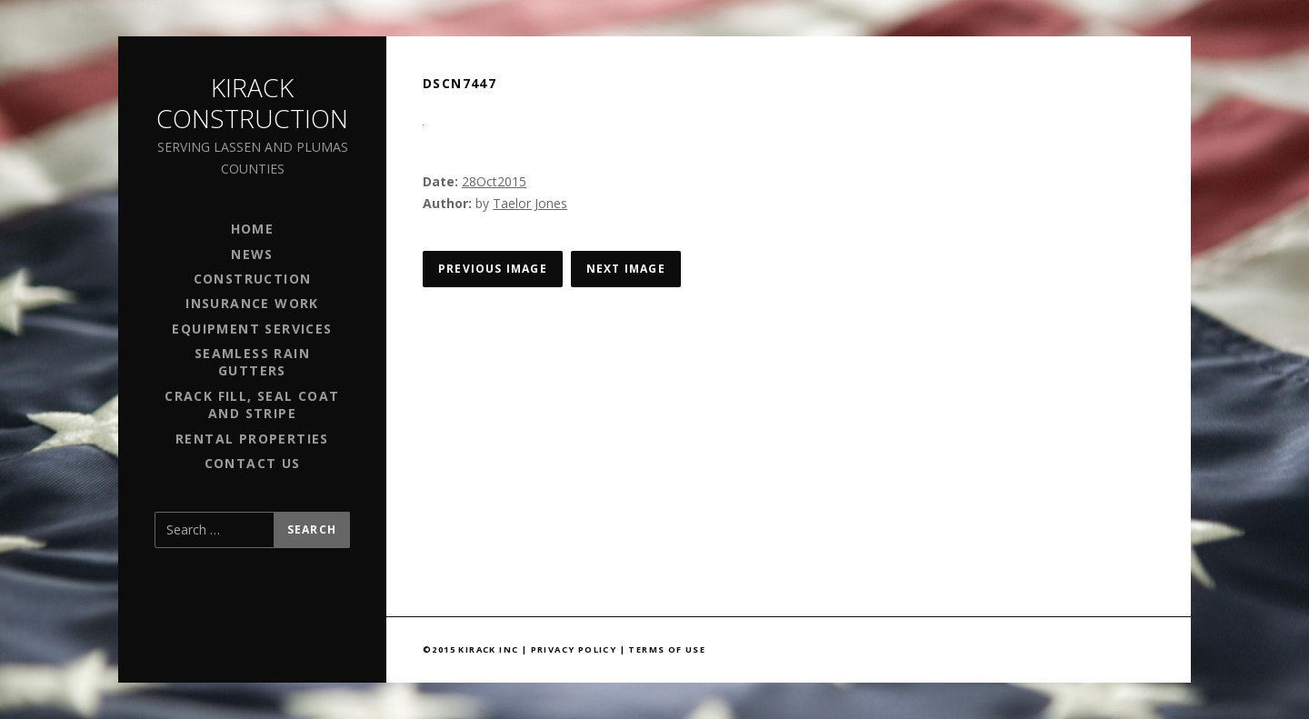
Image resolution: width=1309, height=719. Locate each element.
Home (253, 228)
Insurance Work (252, 303)
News (252, 254)
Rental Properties (252, 438)
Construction (253, 278)
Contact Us (253, 463)
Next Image (625, 268)
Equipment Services (252, 328)
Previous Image (492, 268)
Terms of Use (666, 649)
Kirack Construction (252, 102)
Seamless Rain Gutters (252, 362)
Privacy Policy (574, 649)
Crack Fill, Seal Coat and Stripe (252, 404)
